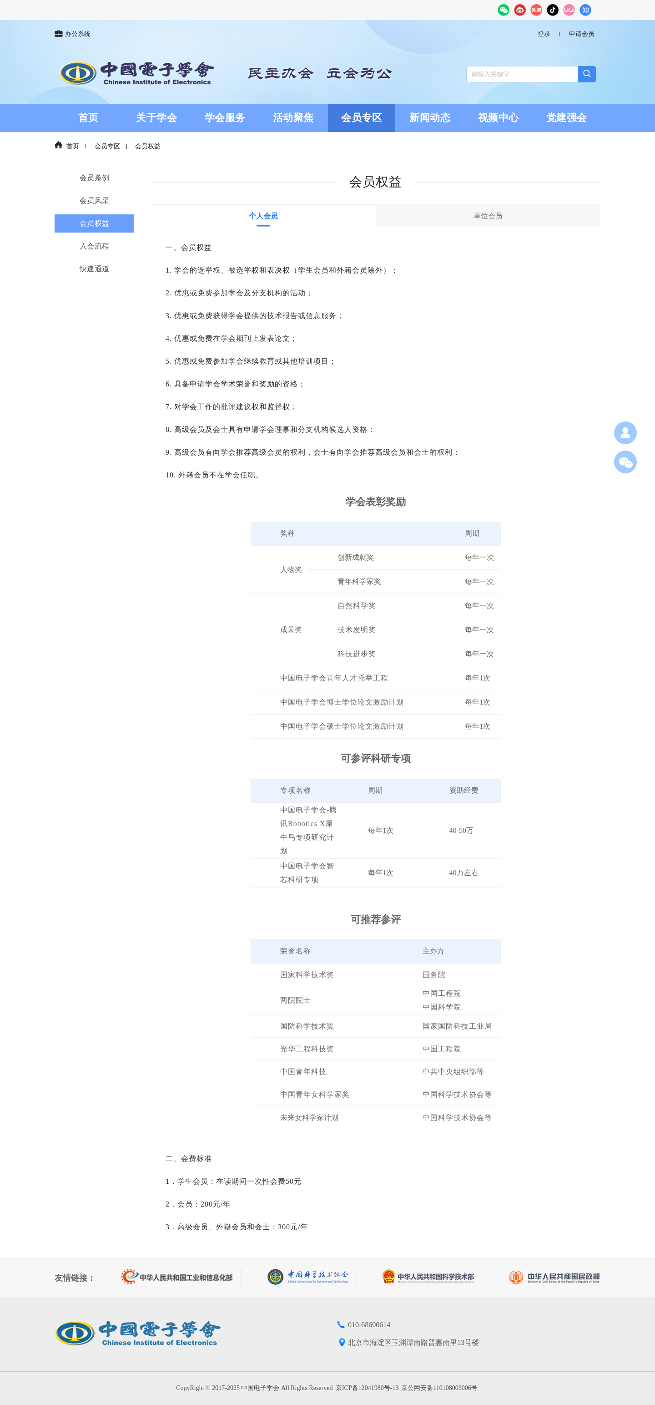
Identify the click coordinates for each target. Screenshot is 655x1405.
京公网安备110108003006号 (439, 1388)
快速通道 (95, 269)
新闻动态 (429, 117)
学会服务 (225, 117)
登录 (544, 33)
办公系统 (73, 34)
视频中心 (498, 117)
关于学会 (156, 117)
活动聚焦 (293, 117)
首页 (88, 117)
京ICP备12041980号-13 (367, 1388)
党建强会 (566, 117)
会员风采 (95, 200)
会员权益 (148, 146)
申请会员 (582, 33)
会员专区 (361, 117)
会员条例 (95, 178)
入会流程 (95, 246)
